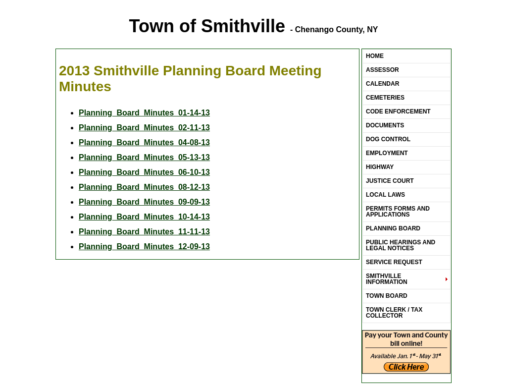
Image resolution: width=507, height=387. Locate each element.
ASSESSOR (382, 69)
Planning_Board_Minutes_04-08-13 (144, 142)
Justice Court (390, 180)
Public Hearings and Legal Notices (400, 245)
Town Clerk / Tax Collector (394, 312)
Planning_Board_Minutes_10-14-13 (144, 217)
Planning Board (393, 228)
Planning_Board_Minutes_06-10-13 (144, 172)
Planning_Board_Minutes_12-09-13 (144, 246)
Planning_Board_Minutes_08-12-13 (144, 187)
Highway (380, 167)
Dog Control (388, 139)
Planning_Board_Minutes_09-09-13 (144, 202)
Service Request (394, 262)
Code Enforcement (398, 111)
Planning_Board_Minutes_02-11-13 (144, 127)
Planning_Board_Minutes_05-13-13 (144, 157)
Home (375, 56)
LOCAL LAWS (385, 194)
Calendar (382, 83)
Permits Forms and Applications (398, 211)
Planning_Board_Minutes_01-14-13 (144, 113)
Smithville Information (386, 279)
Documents (385, 125)
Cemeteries (385, 97)
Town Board (386, 295)
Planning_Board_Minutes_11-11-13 (144, 231)
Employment (387, 153)
